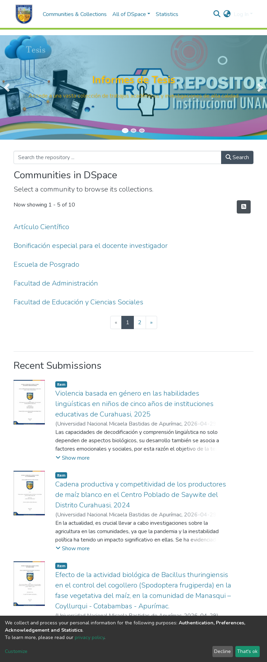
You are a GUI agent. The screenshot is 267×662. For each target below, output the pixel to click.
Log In (241, 14)
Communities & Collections (75, 14)
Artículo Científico (41, 227)
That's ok (247, 651)
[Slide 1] (125, 130)
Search (237, 157)
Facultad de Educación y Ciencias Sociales (78, 302)
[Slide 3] (142, 130)
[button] (227, 14)
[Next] (151, 322)
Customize (16, 651)
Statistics (167, 14)
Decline (222, 651)
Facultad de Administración (56, 283)
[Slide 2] (133, 130)
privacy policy (89, 637)
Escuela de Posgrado (46, 264)
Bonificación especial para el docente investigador (91, 245)
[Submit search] (217, 14)
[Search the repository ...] (117, 157)
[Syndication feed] (244, 206)
